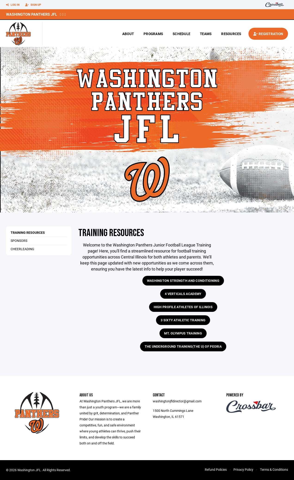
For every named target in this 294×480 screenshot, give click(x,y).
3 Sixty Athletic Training (183, 320)
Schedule (181, 33)
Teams (205, 33)
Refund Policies (216, 469)
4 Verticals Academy (183, 294)
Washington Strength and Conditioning (183, 280)
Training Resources (28, 232)
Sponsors (19, 240)
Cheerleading (22, 249)
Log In (12, 5)
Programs (153, 33)
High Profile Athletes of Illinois (183, 307)
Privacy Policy (243, 469)
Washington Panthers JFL (31, 14)
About (128, 33)
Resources (231, 33)
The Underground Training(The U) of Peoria (183, 346)
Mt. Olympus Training (183, 333)
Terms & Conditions (274, 469)
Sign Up (33, 5)
